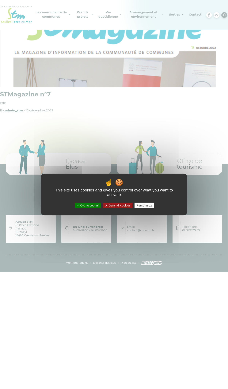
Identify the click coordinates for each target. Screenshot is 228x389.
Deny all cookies (118, 205)
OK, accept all (88, 205)
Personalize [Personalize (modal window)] (144, 205)
